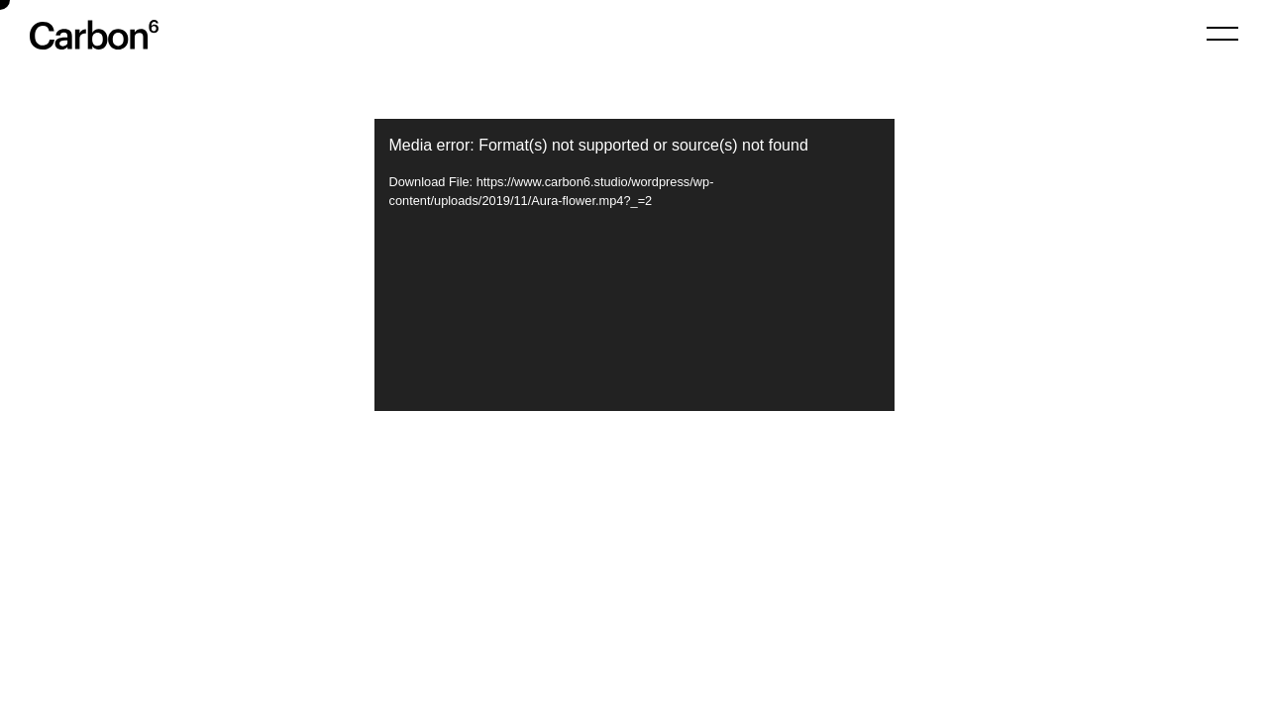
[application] (634, 265)
